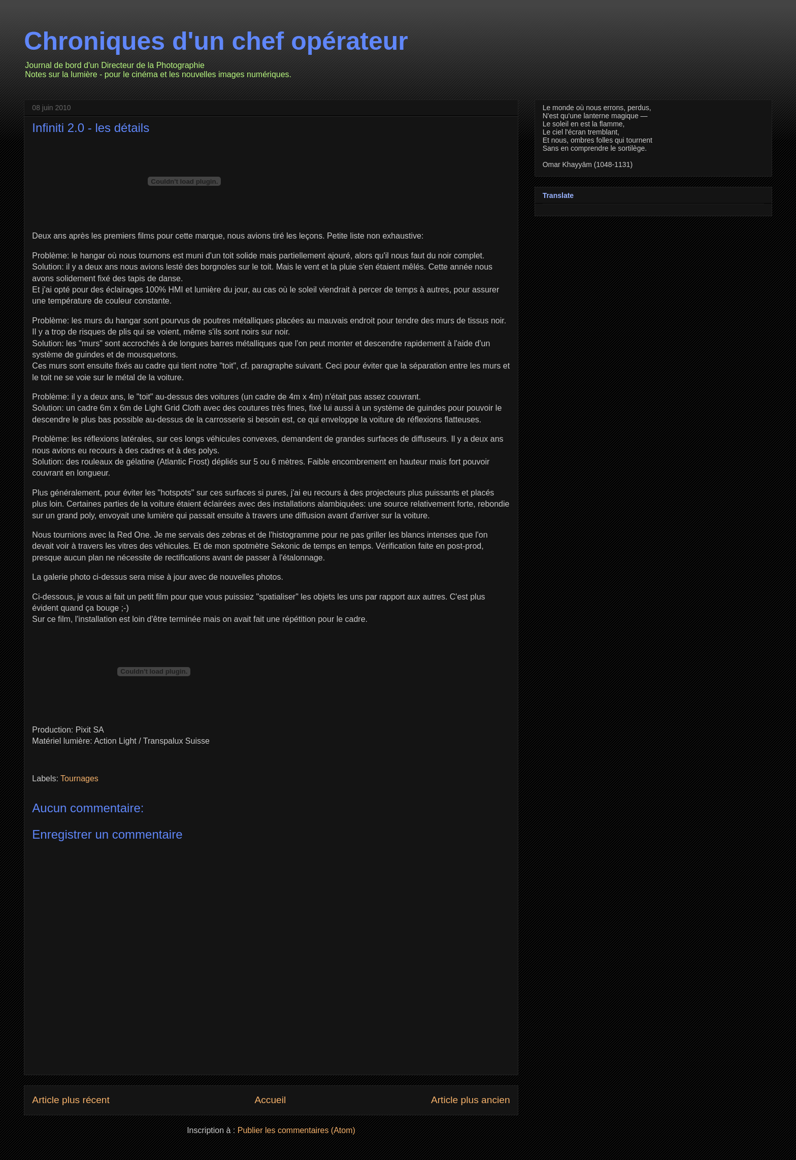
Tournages (79, 778)
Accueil (270, 1100)
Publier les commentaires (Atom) (296, 1130)
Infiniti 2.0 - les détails (90, 128)
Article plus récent (71, 1100)
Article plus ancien (470, 1100)
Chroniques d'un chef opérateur (216, 41)
